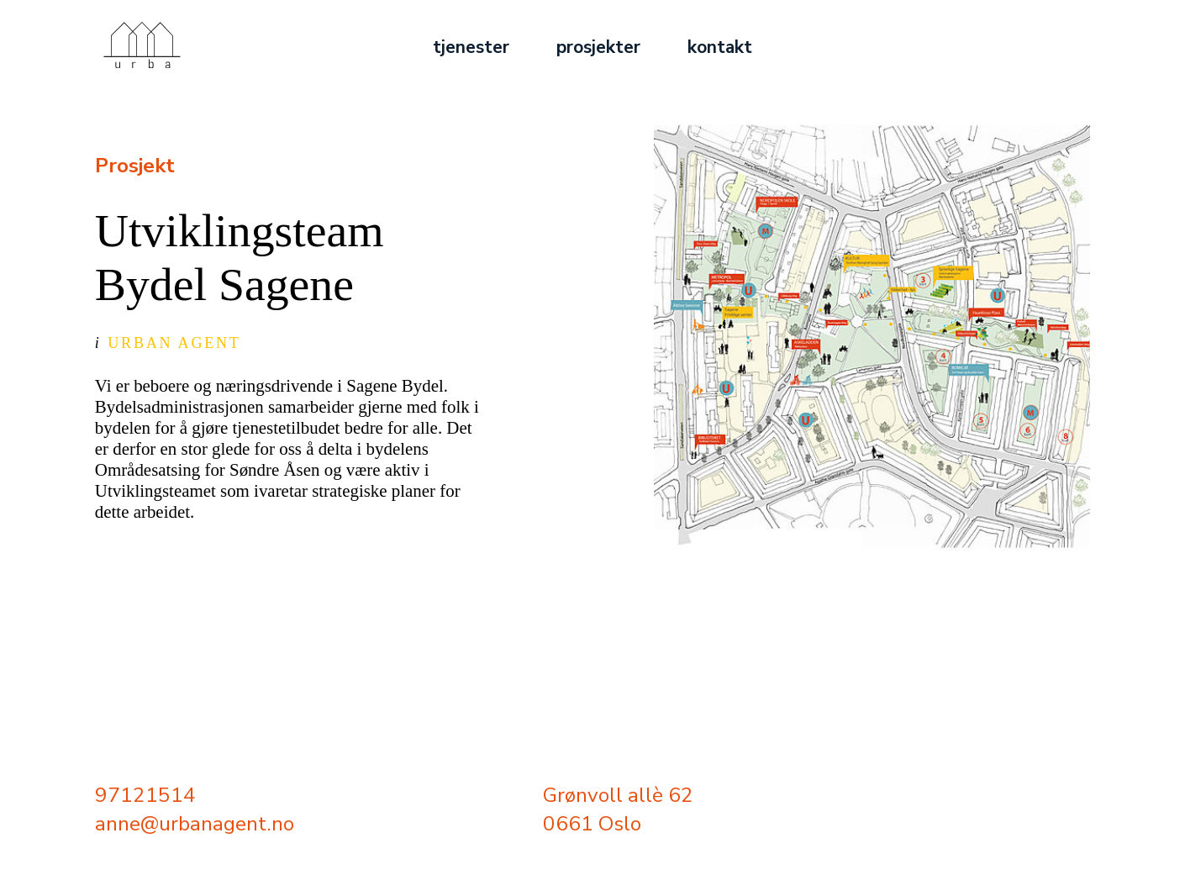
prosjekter (598, 47)
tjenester (471, 47)
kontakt (719, 47)
